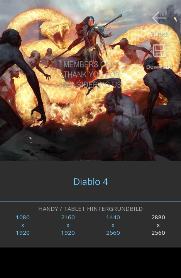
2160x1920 (68, 224)
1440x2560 (113, 224)
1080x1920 (23, 224)
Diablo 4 (90, 181)
